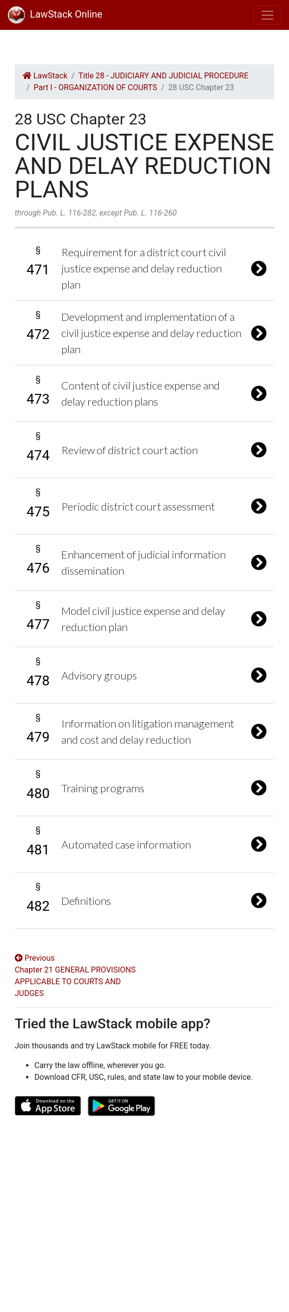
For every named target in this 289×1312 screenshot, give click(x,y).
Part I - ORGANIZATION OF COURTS (96, 87)
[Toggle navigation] (267, 15)
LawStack (45, 75)
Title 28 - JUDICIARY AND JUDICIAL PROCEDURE (163, 75)
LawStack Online (55, 14)
